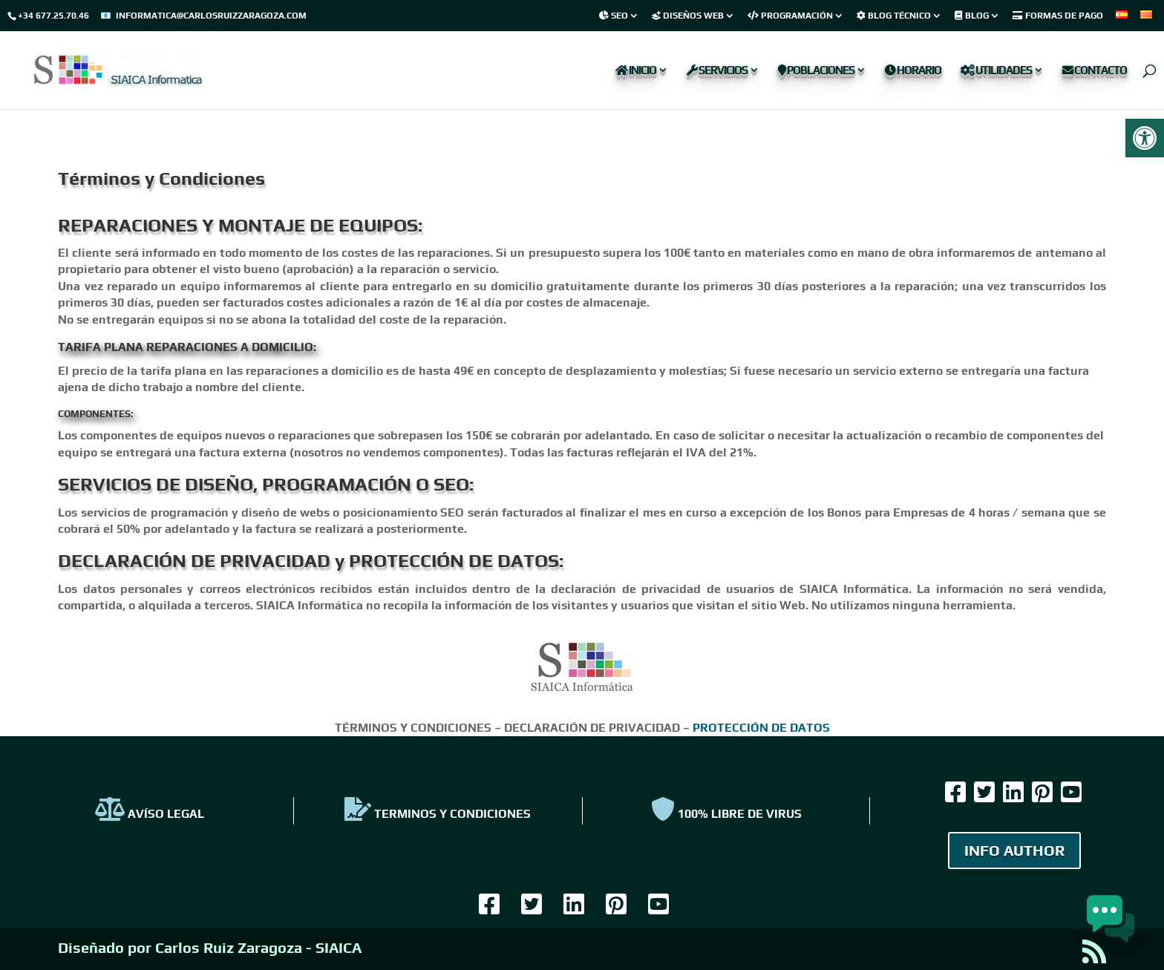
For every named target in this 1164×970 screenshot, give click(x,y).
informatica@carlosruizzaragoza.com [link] (211, 15)
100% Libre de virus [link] (726, 814)
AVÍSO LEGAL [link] (149, 814)
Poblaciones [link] (816, 70)
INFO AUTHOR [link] (1014, 850)
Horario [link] (913, 70)
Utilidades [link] (996, 70)
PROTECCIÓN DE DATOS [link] (761, 728)
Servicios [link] (717, 70)
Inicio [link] (635, 70)
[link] (1144, 138)
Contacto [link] (1094, 70)
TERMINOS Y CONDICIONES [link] (437, 814)
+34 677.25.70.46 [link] (53, 15)
